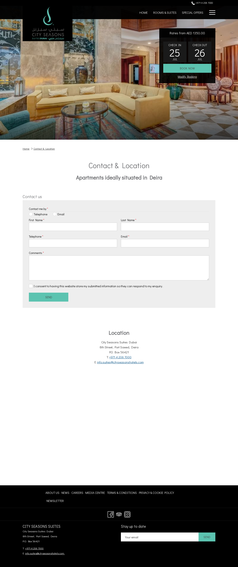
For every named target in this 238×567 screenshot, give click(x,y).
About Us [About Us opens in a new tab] (52, 493)
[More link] (210, 12)
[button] (174, 52)
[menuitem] (143, 12)
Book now (187, 68)
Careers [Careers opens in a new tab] (77, 493)
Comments (36, 253)
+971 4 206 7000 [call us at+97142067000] (202, 2)
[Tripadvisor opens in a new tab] (119, 513)
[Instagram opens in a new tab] (127, 513)
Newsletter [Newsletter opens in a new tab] (55, 501)
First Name (36, 220)
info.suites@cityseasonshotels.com (120, 362)
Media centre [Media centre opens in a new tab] (95, 493)
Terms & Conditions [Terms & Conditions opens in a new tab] (122, 493)
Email (125, 236)
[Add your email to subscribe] (160, 536)
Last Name (128, 220)
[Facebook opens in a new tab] (111, 513)
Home (26, 148)
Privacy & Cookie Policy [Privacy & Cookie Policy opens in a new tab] (156, 493)
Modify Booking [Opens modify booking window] (187, 77)
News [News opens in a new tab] (65, 493)
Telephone (36, 236)
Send (48, 297)
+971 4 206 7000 (120, 357)
